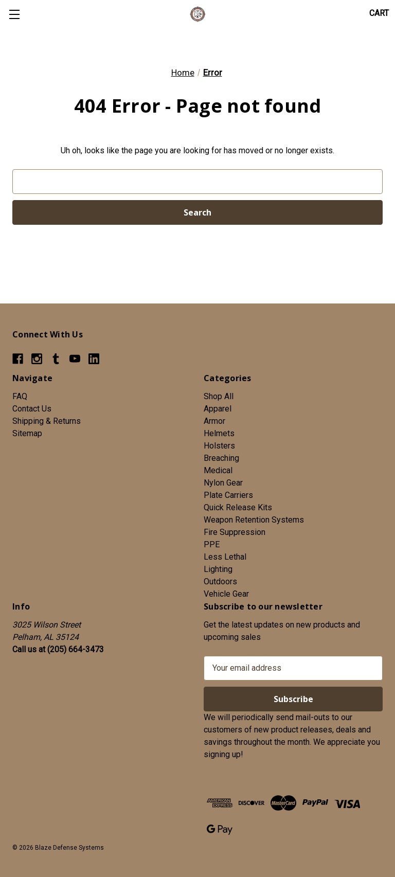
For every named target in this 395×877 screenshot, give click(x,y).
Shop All (219, 396)
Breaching (221, 458)
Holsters (219, 446)
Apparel (217, 409)
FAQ (19, 396)
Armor (214, 421)
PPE (212, 544)
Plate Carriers (228, 495)
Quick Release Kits (238, 507)
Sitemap (27, 433)
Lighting (218, 569)
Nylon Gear (223, 483)
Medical (218, 470)
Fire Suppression (234, 532)
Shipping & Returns (46, 421)
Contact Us (31, 409)
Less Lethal (225, 557)
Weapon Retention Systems (254, 520)
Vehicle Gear (226, 594)
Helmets (219, 433)
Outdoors (220, 581)
